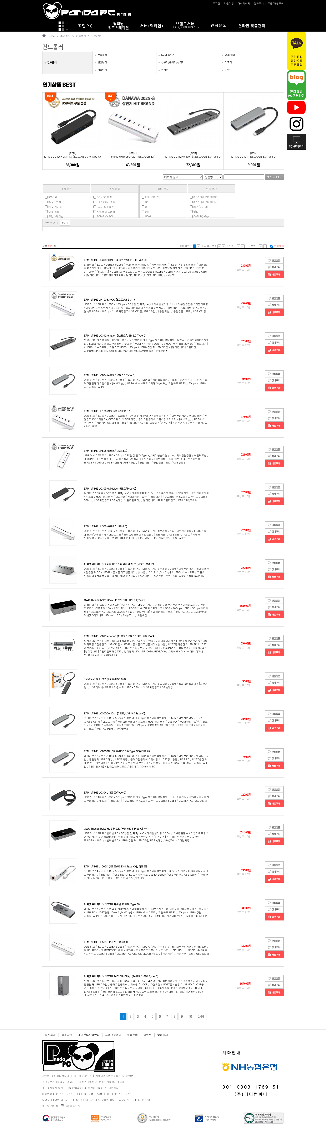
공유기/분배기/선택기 (172, 62)
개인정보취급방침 (89, 1035)
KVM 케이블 (53, 206)
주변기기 (65, 36)
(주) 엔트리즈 (70, 1106)
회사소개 (50, 1035)
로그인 (216, 3)
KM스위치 (52, 197)
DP (145, 206)
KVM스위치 (53, 202)
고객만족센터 (113, 1035)
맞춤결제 (162, 1035)
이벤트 (148, 1035)
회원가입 (229, 3)
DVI (145, 211)
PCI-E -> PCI (103, 216)
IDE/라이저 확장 (104, 202)
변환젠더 (102, 62)
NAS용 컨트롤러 (104, 211)
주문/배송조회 (275, 3)
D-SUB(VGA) (199, 216)
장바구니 (259, 3)
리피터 (228, 62)
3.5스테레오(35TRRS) (204, 197)
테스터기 (102, 70)
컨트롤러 (81, 36)
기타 (227, 70)
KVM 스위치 (168, 55)
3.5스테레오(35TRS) (203, 202)
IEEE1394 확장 (103, 206)
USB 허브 (97, 36)
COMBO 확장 (102, 197)
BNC (146, 202)
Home (51, 36)
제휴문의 (132, 1035)
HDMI (146, 216)
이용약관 (66, 1035)
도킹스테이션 (54, 216)
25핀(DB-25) (151, 197)
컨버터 (164, 70)
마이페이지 (243, 3)
